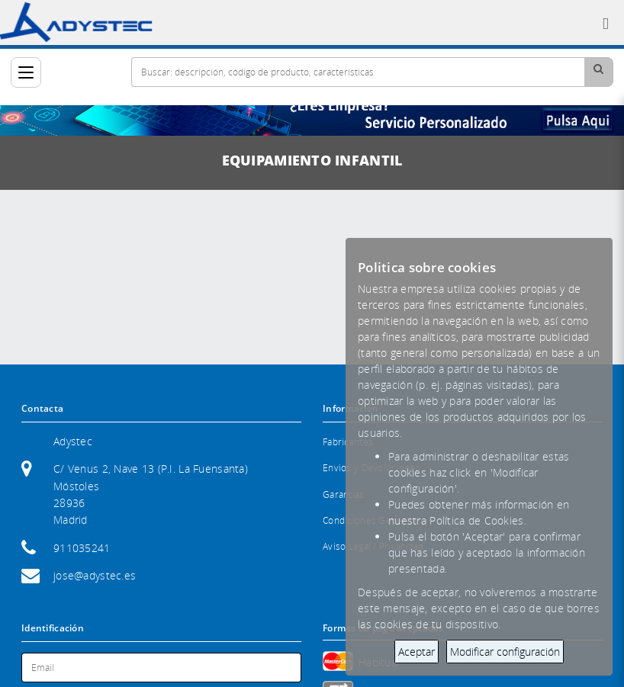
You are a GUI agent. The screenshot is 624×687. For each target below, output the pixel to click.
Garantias (344, 494)
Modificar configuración (505, 651)
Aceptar (416, 651)
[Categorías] (26, 72)
